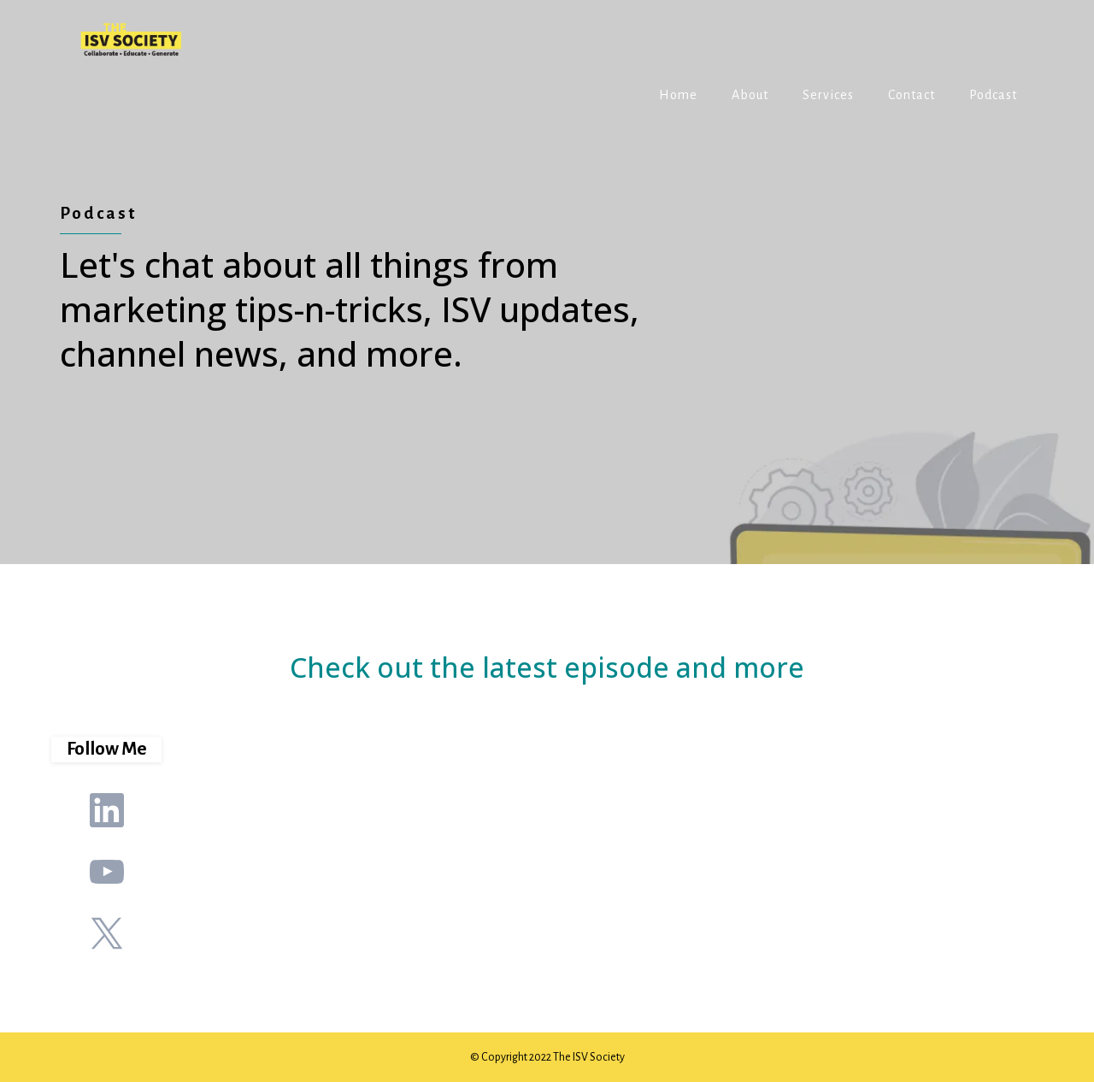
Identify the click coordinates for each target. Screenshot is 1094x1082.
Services (828, 95)
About (750, 95)
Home (678, 95)
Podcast (993, 95)
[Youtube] (107, 872)
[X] (107, 933)
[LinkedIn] (107, 810)
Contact (911, 95)
